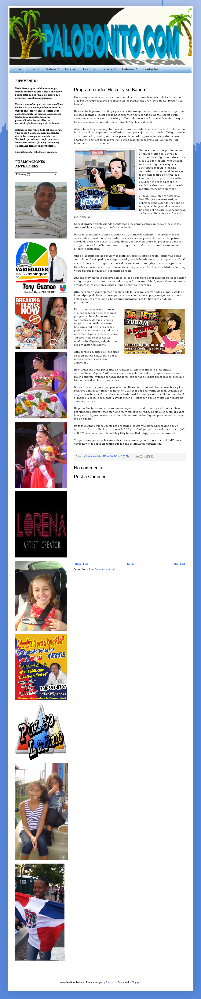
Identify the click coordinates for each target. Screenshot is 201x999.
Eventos (89, 69)
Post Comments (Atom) (102, 569)
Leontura (111, 982)
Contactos (151, 69)
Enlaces (71, 69)
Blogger (135, 982)
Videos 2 (52, 69)
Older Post (179, 563)
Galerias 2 (129, 69)
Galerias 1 (108, 69)
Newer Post (81, 563)
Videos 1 (33, 69)
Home (17, 69)
